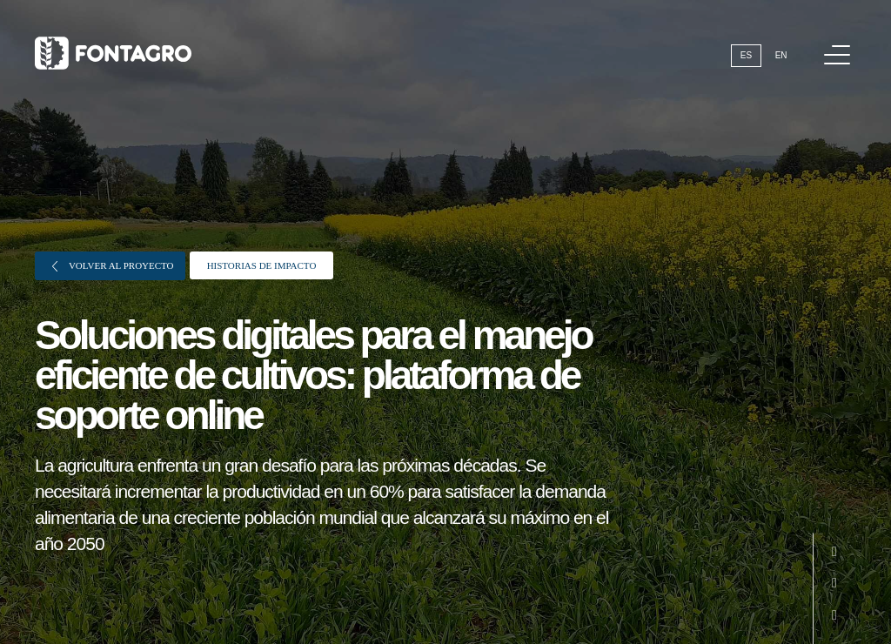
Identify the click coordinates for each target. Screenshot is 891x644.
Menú (840, 46)
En (781, 55)
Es (746, 55)
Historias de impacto (262, 265)
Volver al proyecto (113, 266)
